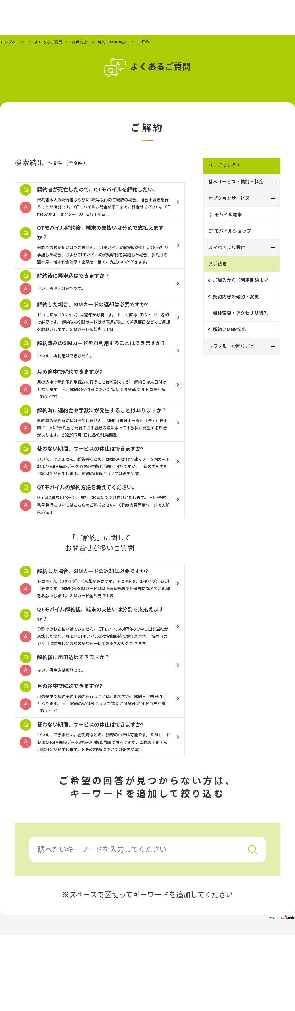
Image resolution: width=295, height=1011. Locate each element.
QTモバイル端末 (225, 214)
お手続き (79, 42)
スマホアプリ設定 (226, 247)
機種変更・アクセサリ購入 (240, 313)
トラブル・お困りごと (231, 346)
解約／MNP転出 (112, 42)
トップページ (12, 42)
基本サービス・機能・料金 (236, 182)
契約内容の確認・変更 (236, 296)
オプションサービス (229, 198)
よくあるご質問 (48, 42)
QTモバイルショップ (229, 231)
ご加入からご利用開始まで (240, 280)
